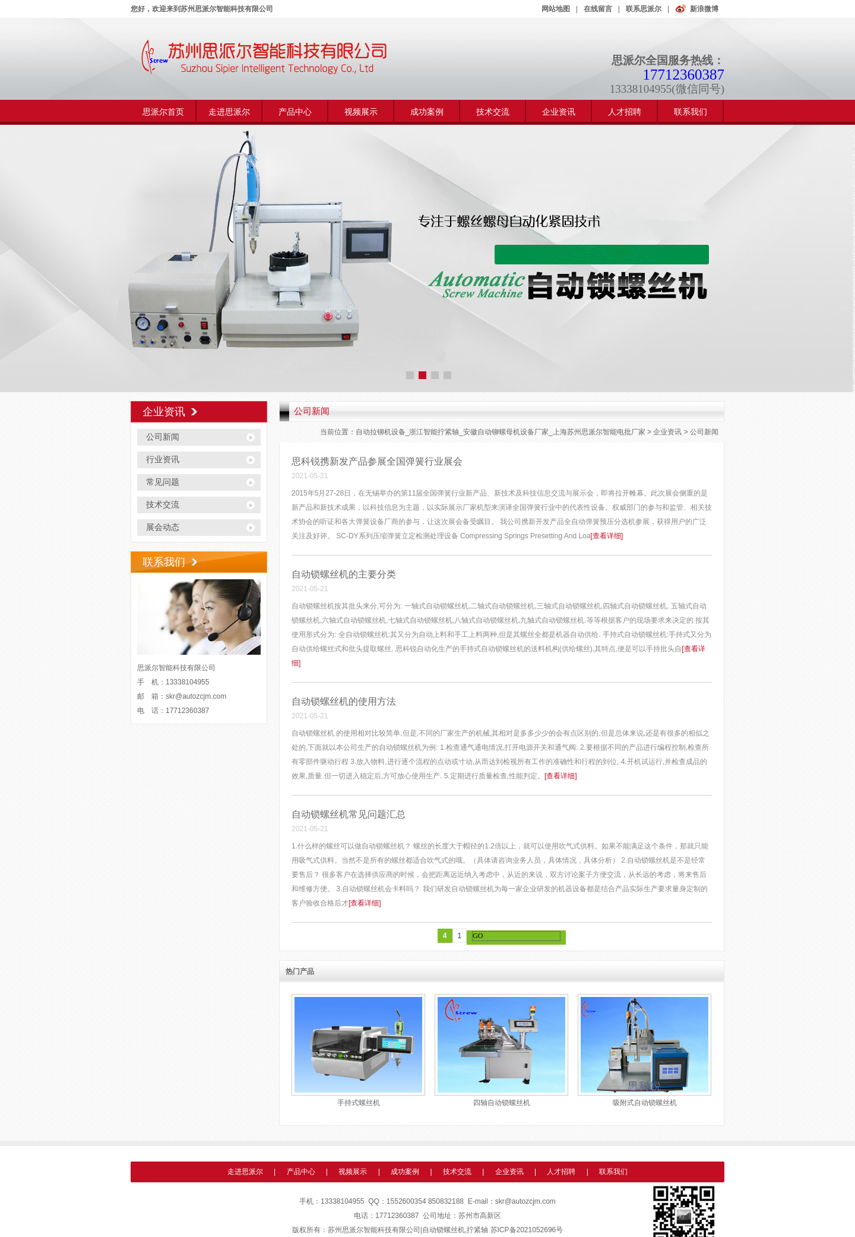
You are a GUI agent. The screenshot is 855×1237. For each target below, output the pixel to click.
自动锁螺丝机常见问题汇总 (349, 814)
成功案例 (427, 112)
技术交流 (492, 112)
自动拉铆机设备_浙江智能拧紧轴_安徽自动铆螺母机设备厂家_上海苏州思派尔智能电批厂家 (500, 432)
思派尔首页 (163, 112)
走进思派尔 (229, 112)
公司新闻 (162, 437)
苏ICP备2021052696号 (526, 1230)
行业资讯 (162, 459)
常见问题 (162, 482)
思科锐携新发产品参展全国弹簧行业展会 (377, 461)
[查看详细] (606, 536)
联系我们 (690, 112)
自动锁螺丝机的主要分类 (344, 574)
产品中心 (295, 112)
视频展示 (361, 112)
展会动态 (162, 527)
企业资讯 (558, 112)
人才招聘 (624, 112)
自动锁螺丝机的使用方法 (344, 701)
